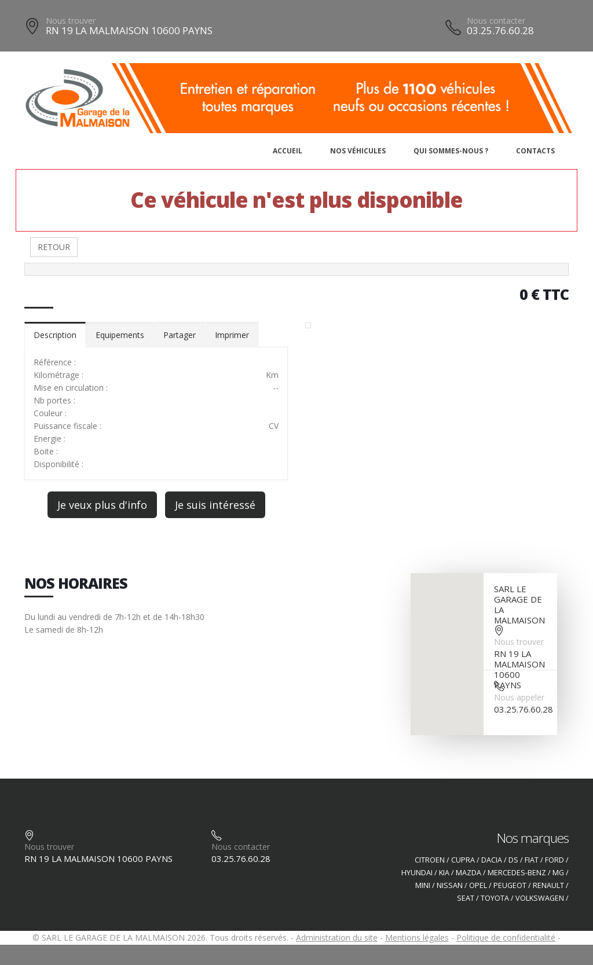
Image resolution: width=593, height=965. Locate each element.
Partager (179, 334)
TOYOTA (495, 898)
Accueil (287, 151)
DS (513, 860)
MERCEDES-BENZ (517, 873)
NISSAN (450, 885)
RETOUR (54, 246)
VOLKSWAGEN (539, 898)
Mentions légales (417, 937)
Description (55, 334)
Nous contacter (496, 20)
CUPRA (463, 860)
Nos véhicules (358, 151)
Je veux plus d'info (102, 505)
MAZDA (468, 873)
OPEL (478, 885)
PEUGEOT (509, 885)
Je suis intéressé (215, 505)
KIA (444, 873)
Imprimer (232, 334)
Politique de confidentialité (505, 937)
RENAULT (548, 885)
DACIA (491, 860)
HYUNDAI (417, 873)
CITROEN (430, 860)
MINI (422, 885)
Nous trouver (71, 20)
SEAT (465, 898)
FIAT (532, 860)
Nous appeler (519, 697)
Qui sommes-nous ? (450, 151)
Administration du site (337, 937)
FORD (554, 860)
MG (558, 873)
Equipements (120, 334)
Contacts (535, 151)
